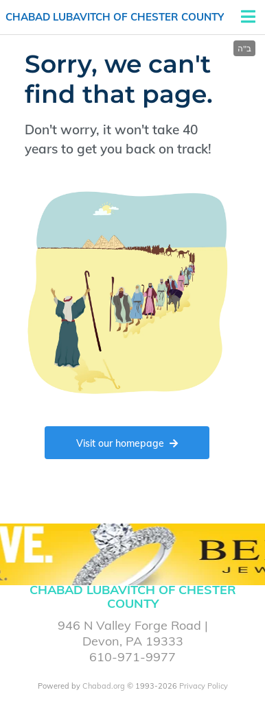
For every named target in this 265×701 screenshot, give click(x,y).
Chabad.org (103, 686)
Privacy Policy (203, 686)
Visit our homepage (127, 443)
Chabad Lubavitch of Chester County (114, 16)
